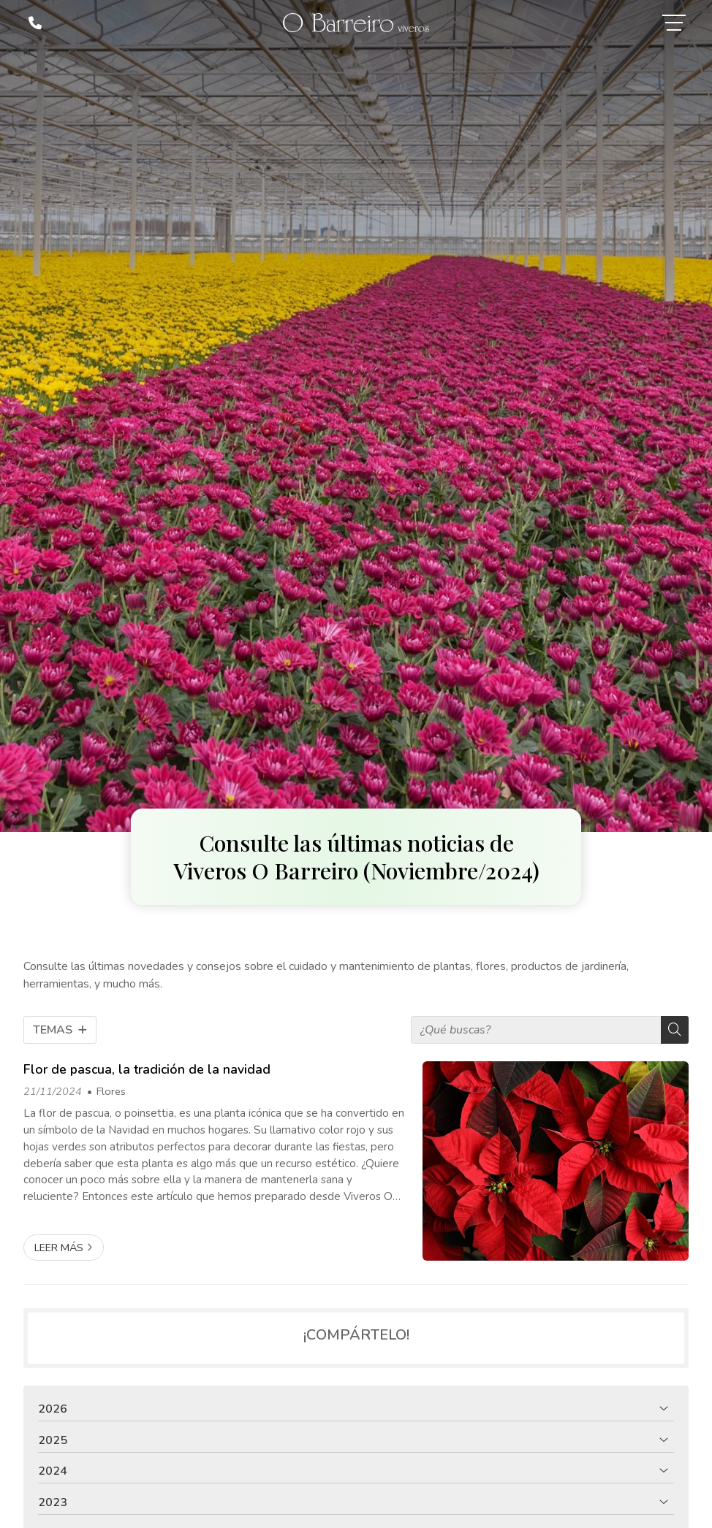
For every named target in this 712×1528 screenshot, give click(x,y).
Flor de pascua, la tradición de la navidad (146, 1069)
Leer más (58, 1247)
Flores (111, 1091)
